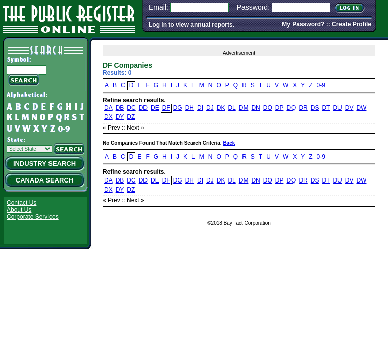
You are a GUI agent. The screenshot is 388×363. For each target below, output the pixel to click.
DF (166, 107)
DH (189, 107)
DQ (291, 107)
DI (200, 107)
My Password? (303, 24)
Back (229, 143)
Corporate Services (33, 216)
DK (221, 107)
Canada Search (44, 180)
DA (108, 107)
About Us (19, 209)
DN (255, 107)
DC (131, 107)
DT (326, 107)
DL (231, 107)
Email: (158, 7)
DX (108, 116)
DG (177, 107)
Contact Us (21, 202)
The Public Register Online (68, 17)
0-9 (321, 85)
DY (120, 116)
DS (315, 107)
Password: (253, 7)
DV (349, 107)
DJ (210, 107)
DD (143, 107)
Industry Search (44, 163)
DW (361, 107)
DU (337, 107)
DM (244, 107)
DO (267, 107)
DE (155, 107)
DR (303, 107)
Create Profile (351, 24)
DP (279, 107)
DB (120, 107)
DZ (131, 116)
